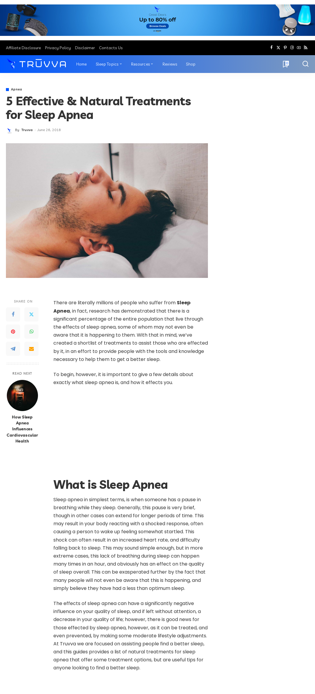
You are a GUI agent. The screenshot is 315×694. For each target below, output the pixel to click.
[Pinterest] (285, 47)
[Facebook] (271, 47)
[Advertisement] (130, 435)
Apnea (16, 89)
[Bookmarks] (285, 64)
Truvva (27, 130)
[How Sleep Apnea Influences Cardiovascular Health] (22, 395)
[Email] (31, 349)
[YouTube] (298, 47)
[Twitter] (278, 47)
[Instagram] (292, 47)
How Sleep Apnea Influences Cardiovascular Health (22, 428)
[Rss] (305, 47)
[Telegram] (13, 349)
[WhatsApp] (31, 331)
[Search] (305, 64)
